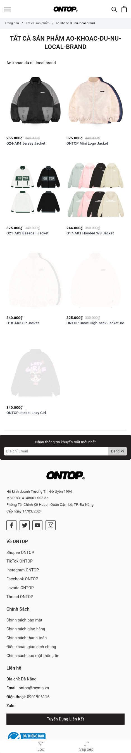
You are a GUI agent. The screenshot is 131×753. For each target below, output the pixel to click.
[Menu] (7, 9)
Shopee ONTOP (20, 538)
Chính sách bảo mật (24, 606)
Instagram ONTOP (22, 555)
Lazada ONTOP (20, 573)
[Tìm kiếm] (114, 9)
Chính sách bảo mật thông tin (32, 641)
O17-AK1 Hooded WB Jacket (90, 233)
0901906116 (38, 682)
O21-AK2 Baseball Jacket (27, 233)
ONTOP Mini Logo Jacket (87, 143)
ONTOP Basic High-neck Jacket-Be (95, 323)
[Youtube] (37, 511)
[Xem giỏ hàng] (124, 9)
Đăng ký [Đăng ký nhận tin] (117, 451)
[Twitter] (25, 511)
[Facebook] (11, 511)
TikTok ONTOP (19, 547)
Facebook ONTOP (22, 564)
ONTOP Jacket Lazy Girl (26, 413)
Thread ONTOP (19, 582)
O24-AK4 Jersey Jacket (25, 143)
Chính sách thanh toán (26, 623)
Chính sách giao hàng (25, 614)
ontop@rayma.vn (34, 673)
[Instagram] (51, 511)
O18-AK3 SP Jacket (22, 323)
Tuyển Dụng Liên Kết (65, 704)
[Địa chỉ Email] (56, 451)
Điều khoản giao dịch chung (31, 632)
